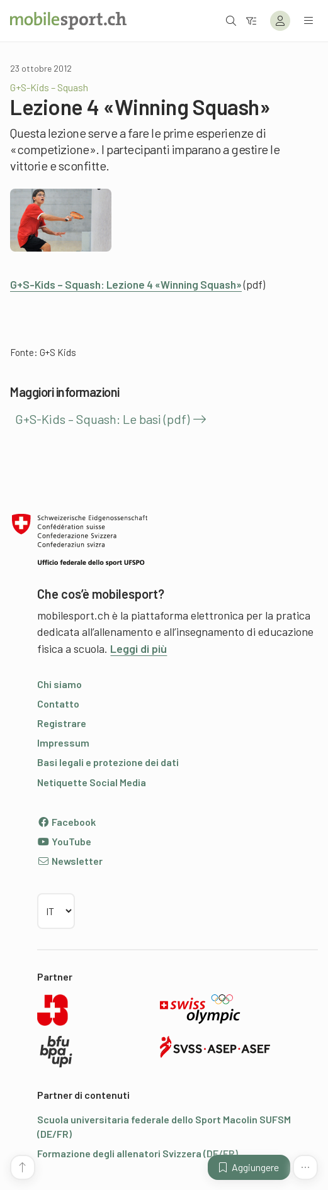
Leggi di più (138, 648)
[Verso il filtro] (251, 20)
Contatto (58, 703)
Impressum (63, 742)
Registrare (61, 723)
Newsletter (70, 861)
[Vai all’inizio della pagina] (22, 1167)
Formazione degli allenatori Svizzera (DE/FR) (137, 1153)
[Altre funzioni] (305, 1167)
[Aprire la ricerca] (231, 20)
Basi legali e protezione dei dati (108, 762)
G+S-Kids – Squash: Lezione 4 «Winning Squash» (126, 284)
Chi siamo (59, 684)
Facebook (66, 822)
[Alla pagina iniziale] (68, 20)
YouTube (64, 841)
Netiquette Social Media (91, 782)
